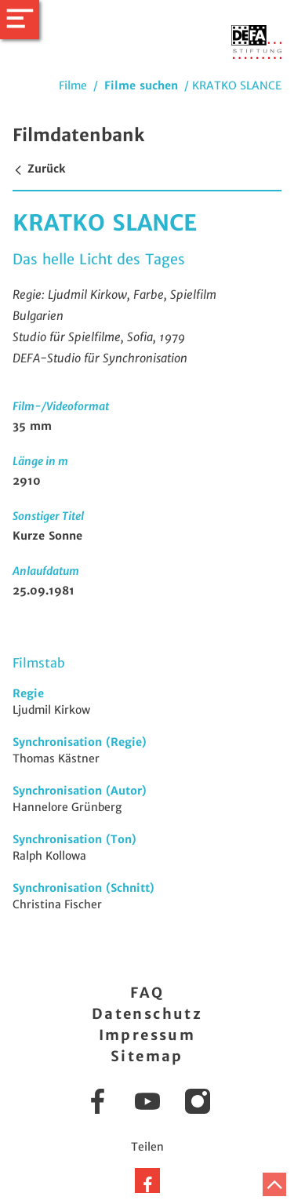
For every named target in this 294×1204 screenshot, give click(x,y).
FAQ (147, 993)
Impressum (147, 1035)
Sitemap (147, 1056)
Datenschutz (147, 1014)
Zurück (39, 169)
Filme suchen (141, 85)
